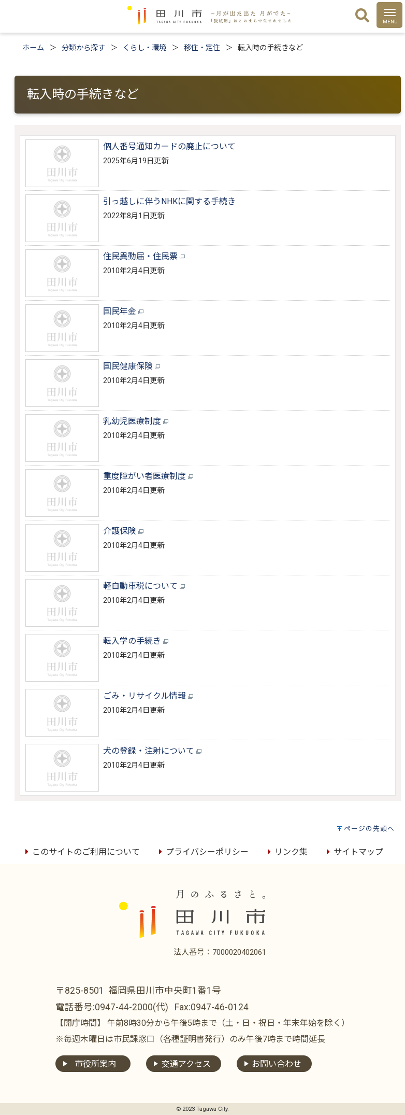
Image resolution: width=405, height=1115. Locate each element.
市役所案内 (95, 1064)
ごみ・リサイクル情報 (148, 696)
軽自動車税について (144, 586)
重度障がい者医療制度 (148, 476)
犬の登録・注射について (152, 751)
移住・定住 (202, 48)
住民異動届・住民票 (144, 256)
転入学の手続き (135, 641)
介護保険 (123, 531)
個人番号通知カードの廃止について (169, 146)
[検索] (362, 16)
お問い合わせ (276, 1064)
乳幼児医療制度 (135, 421)
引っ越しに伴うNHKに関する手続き (169, 201)
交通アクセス (186, 1064)
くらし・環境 (144, 48)
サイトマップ (353, 852)
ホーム (33, 48)
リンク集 (286, 852)
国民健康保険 (131, 366)
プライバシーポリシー (202, 852)
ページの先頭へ (369, 828)
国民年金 (123, 311)
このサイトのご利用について (81, 852)
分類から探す (83, 48)
